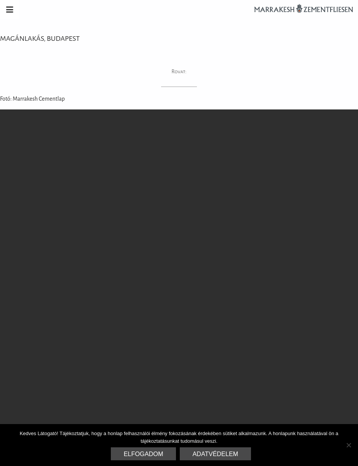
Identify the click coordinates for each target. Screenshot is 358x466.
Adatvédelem (215, 453)
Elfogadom (143, 453)
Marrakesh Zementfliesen (300, 9)
